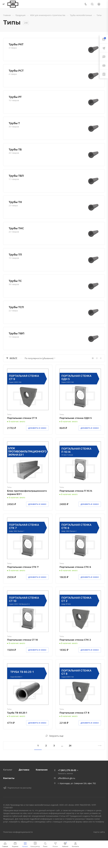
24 (70, 745)
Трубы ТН (15, 202)
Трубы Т (14, 123)
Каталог (7, 769)
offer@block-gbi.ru (66, 778)
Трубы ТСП (16, 307)
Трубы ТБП (16, 175)
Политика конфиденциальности (18, 832)
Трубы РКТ (16, 44)
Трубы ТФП (16, 333)
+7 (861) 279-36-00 (67, 770)
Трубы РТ (15, 97)
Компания (41, 769)
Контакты (8, 778)
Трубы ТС (15, 280)
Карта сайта (99, 832)
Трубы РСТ (16, 70)
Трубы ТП (15, 254)
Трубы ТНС (16, 228)
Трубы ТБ (15, 149)
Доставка (24, 769)
